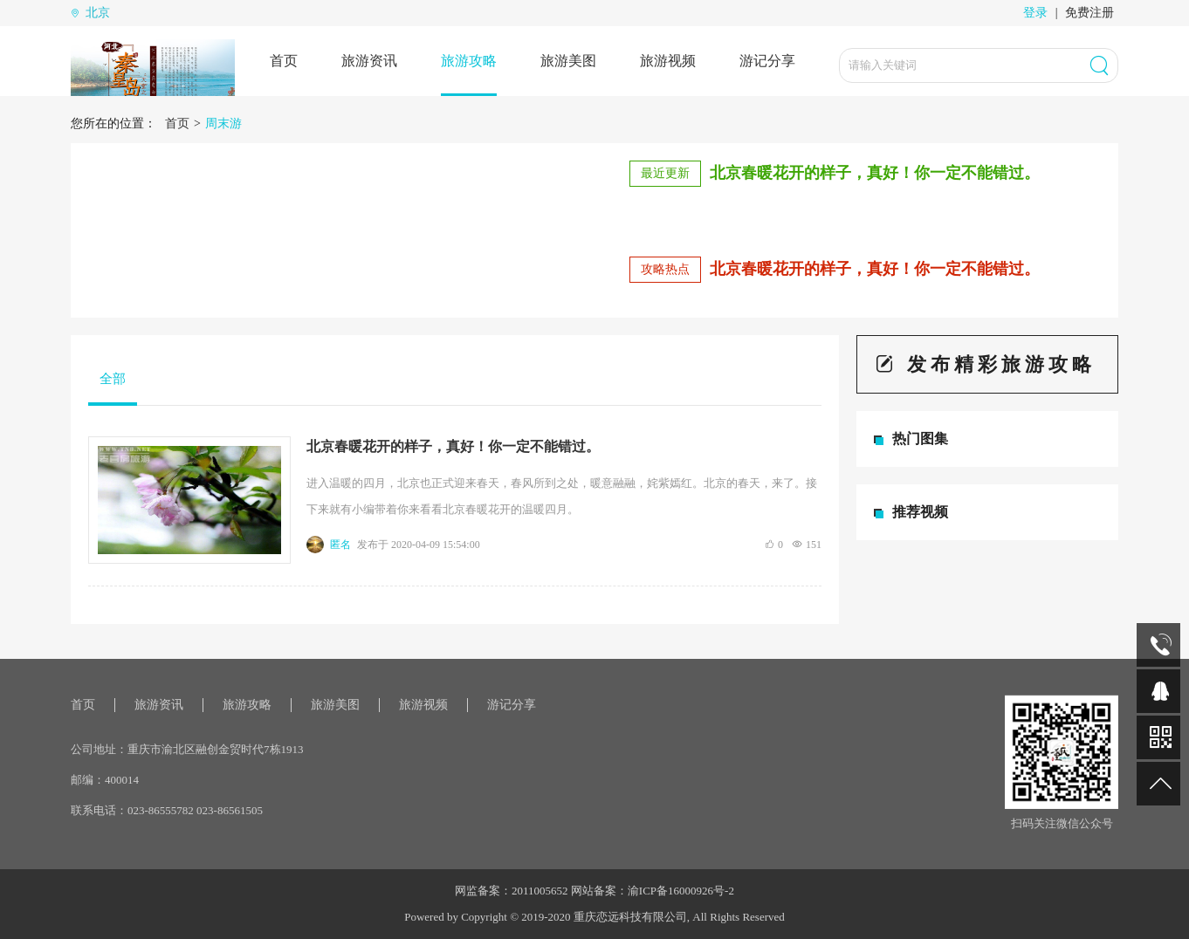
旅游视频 (668, 60)
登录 (1035, 12)
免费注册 (1089, 12)
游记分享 (767, 60)
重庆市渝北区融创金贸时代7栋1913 (215, 749)
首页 (284, 60)
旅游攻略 (469, 60)
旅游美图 (568, 60)
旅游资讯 (369, 60)
